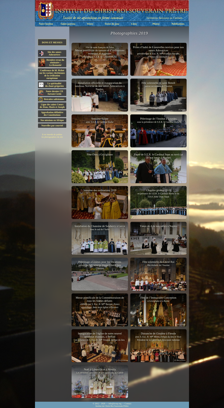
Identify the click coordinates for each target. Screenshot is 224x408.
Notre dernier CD (51, 92)
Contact (128, 403)
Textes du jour (112, 23)
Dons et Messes (52, 42)
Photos (155, 23)
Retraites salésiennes (51, 99)
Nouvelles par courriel (52, 125)
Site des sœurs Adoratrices (50, 53)
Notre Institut (46, 23)
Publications (178, 23)
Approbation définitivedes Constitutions (52, 113)
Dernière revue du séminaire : (51, 63)
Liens (134, 23)
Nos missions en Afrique (52, 120)
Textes (90, 23)
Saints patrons (68, 23)
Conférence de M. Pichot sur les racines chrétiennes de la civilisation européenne (52, 74)
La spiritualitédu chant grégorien (51, 84)
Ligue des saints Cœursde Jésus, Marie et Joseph (52, 105)
